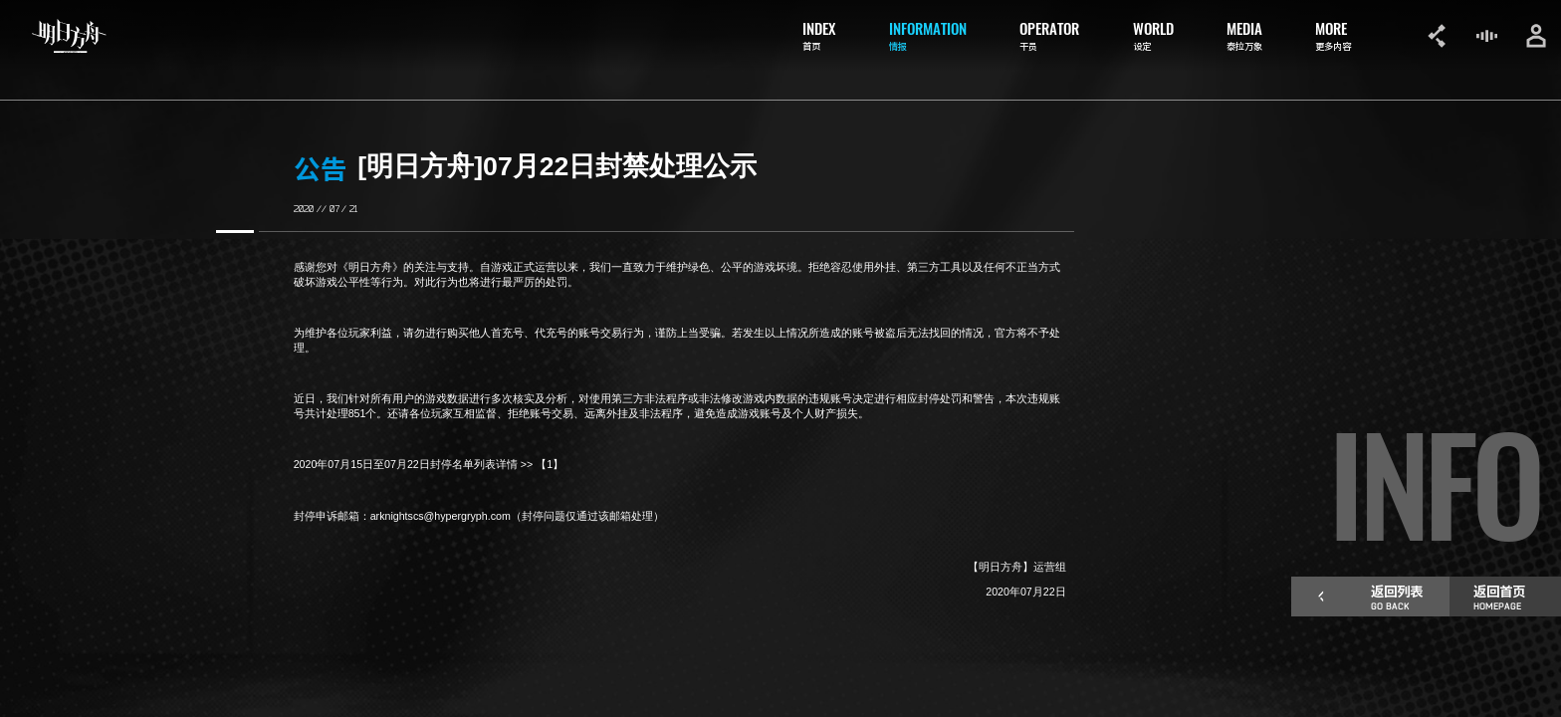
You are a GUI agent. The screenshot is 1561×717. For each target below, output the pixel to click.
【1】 (549, 464)
